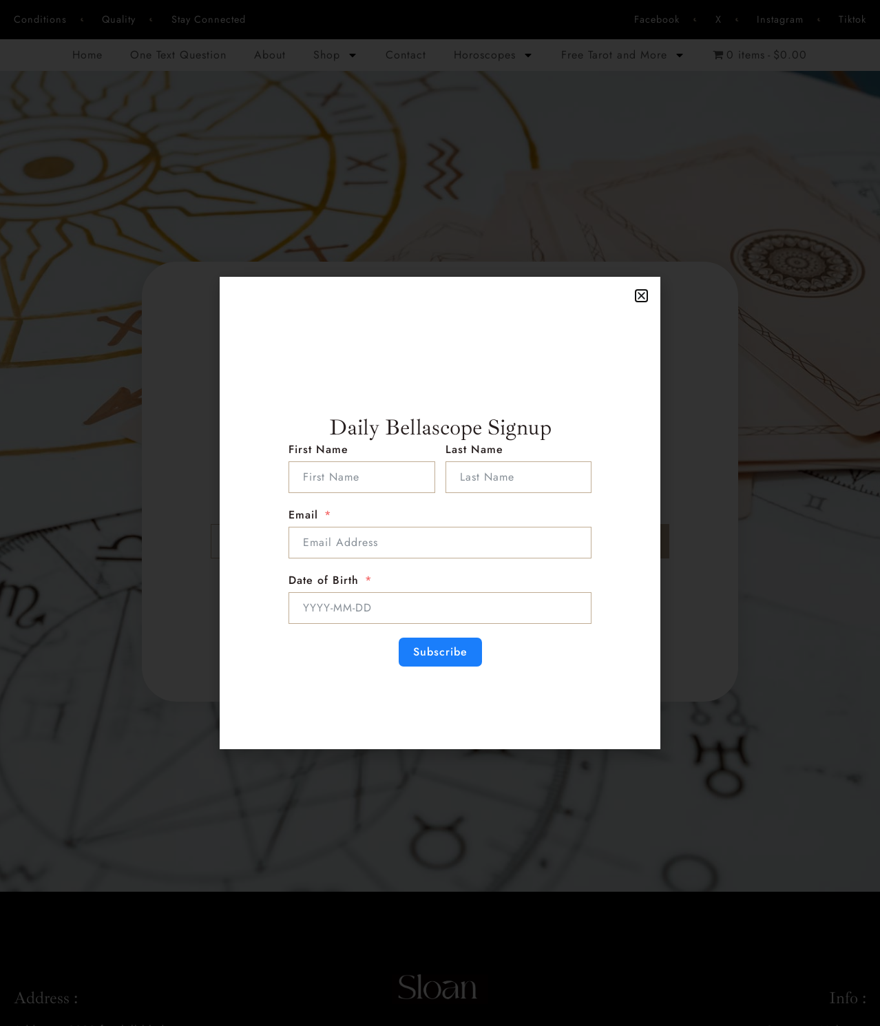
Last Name (474, 449)
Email (303, 515)
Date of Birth (324, 580)
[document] (440, 513)
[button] (641, 296)
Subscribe (440, 652)
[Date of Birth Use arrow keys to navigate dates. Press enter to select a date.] (440, 608)
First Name (318, 449)
